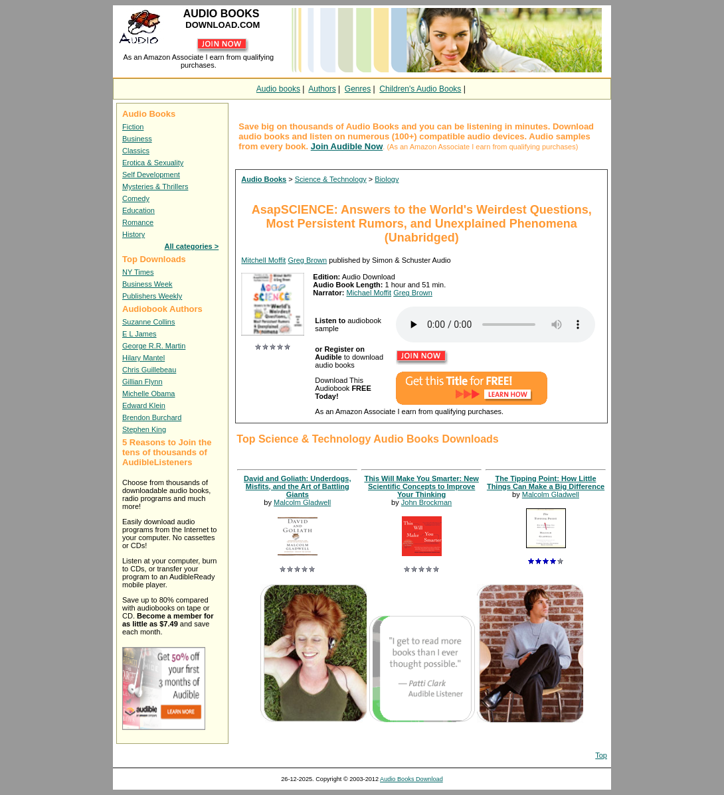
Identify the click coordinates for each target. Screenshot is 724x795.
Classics (135, 151)
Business (137, 139)
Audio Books (263, 179)
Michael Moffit (368, 293)
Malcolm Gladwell (302, 502)
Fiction (132, 127)
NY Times (137, 272)
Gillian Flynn (142, 382)
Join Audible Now (347, 146)
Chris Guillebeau (149, 370)
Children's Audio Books (420, 89)
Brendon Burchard (151, 417)
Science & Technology (331, 179)
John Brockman (426, 502)
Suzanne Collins (148, 322)
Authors (321, 89)
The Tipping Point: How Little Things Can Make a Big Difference (545, 482)
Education (138, 210)
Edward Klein (143, 405)
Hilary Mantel (143, 358)
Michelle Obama (148, 394)
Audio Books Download (411, 779)
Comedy (135, 198)
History (133, 234)
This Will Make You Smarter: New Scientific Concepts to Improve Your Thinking (421, 486)
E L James (139, 334)
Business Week (147, 284)
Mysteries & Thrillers (155, 186)
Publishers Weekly (152, 296)
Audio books (278, 89)
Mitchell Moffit (263, 260)
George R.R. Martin (153, 346)
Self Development (151, 175)
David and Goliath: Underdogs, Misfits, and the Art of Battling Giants (297, 486)
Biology (387, 179)
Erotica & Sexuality (152, 163)
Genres (358, 89)
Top (601, 755)
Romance (137, 222)
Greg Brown (307, 260)
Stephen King (144, 429)
